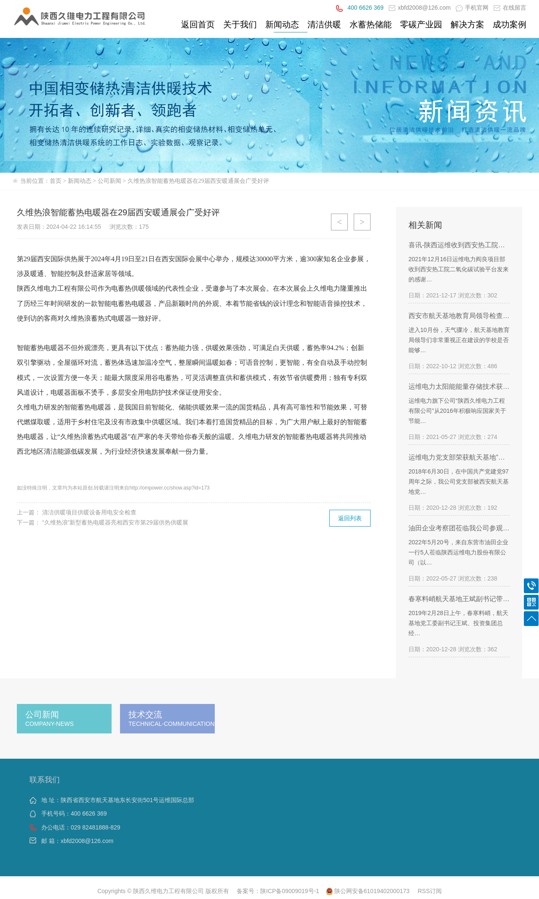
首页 (55, 181)
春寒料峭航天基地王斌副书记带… (459, 598)
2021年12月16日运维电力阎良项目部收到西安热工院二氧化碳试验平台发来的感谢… (458, 269)
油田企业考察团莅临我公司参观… (459, 528)
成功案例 (509, 24)
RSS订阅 (430, 891)
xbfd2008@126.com (420, 7)
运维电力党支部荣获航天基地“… (456, 457)
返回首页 (198, 24)
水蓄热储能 (371, 24)
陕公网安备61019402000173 (368, 891)
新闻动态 (282, 24)
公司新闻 (109, 181)
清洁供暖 (324, 24)
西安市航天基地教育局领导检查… (459, 315)
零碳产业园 (421, 24)
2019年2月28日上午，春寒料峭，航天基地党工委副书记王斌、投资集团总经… (458, 623)
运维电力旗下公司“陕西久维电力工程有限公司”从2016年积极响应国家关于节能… (457, 410)
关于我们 (240, 24)
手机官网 (472, 7)
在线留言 (510, 7)
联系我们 (44, 780)
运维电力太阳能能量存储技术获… (459, 386)
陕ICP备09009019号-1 (289, 891)
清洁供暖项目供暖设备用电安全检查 (89, 512)
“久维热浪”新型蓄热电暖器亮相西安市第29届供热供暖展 (115, 522)
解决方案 (467, 24)
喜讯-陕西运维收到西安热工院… (456, 245)
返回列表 (350, 518)
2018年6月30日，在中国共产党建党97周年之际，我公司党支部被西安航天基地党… (458, 481)
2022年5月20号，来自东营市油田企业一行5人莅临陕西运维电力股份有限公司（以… (458, 552)
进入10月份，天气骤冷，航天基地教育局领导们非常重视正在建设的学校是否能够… (459, 339)
